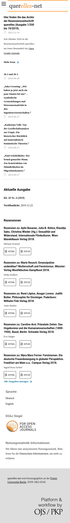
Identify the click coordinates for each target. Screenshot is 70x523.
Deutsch (10, 398)
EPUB (26, 251)
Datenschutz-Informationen (33, 453)
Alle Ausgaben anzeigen (16, 381)
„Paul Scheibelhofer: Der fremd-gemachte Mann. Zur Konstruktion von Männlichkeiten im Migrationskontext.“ (17, 163)
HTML (11, 251)
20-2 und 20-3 (11, 74)
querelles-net (14, 478)
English (10, 403)
